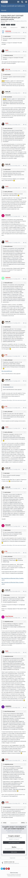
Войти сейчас (14, 852)
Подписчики (12, 858)
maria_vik (7, 91)
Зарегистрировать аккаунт (14, 842)
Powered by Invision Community (14, 875)
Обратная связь (14, 872)
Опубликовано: (12, 32)
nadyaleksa (8, 706)
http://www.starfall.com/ (7, 371)
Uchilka (5, 21)
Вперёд (22, 27)
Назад (4, 27)
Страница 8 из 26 (14, 27)
